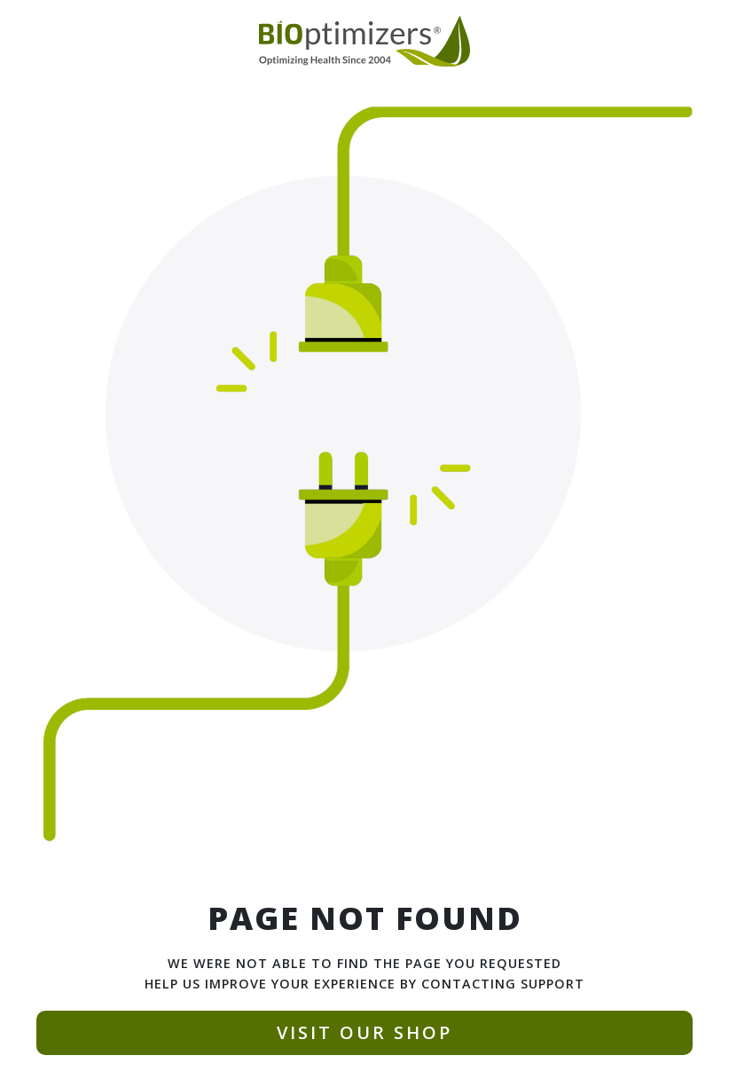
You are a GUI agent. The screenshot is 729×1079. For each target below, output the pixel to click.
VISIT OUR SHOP (364, 1032)
